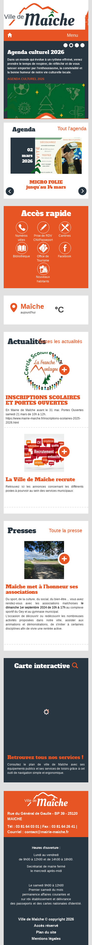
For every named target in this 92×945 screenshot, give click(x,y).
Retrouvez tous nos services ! (45, 757)
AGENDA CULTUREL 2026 (25, 79)
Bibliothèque (21, 250)
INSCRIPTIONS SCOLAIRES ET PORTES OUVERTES (43, 400)
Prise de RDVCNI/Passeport (43, 231)
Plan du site (46, 932)
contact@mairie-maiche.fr (47, 832)
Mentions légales (46, 938)
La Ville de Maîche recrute (40, 479)
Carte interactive (46, 666)
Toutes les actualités (60, 341)
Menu (72, 35)
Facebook (64, 250)
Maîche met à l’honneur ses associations (42, 589)
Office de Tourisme (43, 252)
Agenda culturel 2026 (35, 52)
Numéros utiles (21, 231)
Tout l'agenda (71, 128)
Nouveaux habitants (43, 273)
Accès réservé (46, 925)
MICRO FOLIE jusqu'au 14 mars (46, 184)
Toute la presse (65, 530)
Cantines (65, 229)
